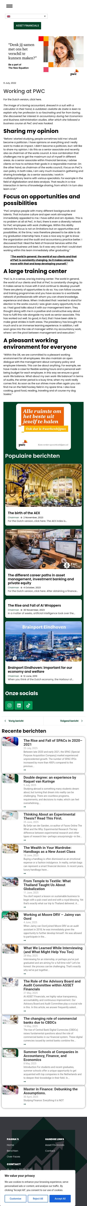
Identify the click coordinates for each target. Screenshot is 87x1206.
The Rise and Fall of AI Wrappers (34, 605)
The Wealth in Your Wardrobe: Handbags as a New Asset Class (49, 850)
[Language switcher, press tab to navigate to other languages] (26, 16)
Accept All (60, 1198)
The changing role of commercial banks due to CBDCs (50, 1021)
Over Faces (13, 1156)
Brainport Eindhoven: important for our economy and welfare (40, 669)
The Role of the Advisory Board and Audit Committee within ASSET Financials (51, 985)
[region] (37, 1188)
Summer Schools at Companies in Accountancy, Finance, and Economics (50, 1056)
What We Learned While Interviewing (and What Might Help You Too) (52, 950)
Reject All (38, 1198)
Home (10, 1145)
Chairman (13, 517)
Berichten (12, 1151)
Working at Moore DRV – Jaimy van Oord (51, 917)
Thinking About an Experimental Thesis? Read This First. (49, 816)
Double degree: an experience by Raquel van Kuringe (49, 779)
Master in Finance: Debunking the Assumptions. (50, 1091)
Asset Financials (54, 1145)
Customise (15, 1198)
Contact (50, 1151)
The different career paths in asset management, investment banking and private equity (41, 579)
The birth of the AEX (24, 513)
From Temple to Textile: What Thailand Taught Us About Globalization (47, 885)
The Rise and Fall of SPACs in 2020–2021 (52, 743)
